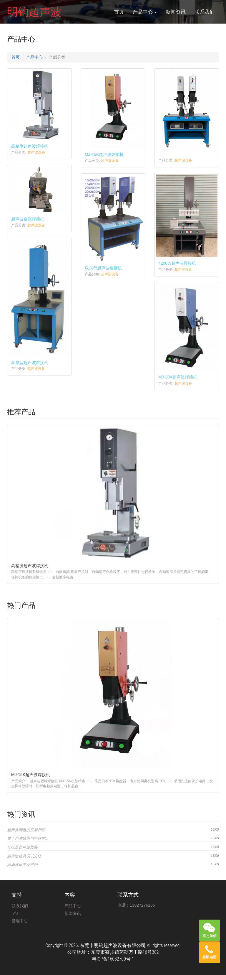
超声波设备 (36, 152)
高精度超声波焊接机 (29, 146)
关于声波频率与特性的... (28, 838)
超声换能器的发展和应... (28, 830)
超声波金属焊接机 (27, 219)
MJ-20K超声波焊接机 (177, 377)
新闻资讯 (176, 12)
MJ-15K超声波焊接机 (104, 154)
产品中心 (145, 12)
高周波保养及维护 (22, 864)
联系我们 (205, 12)
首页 (119, 12)
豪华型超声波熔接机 (29, 362)
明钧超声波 (34, 11)
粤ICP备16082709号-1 (113, 959)
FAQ (14, 913)
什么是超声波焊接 (22, 847)
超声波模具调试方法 (24, 856)
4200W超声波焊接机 (177, 263)
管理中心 (19, 920)
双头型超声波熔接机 (103, 268)
